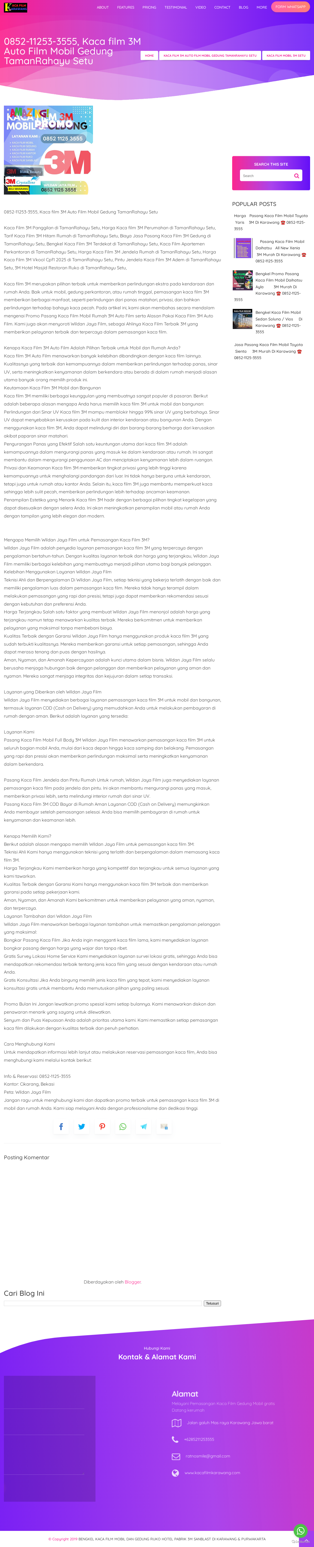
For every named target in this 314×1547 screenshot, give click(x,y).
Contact (222, 7)
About (103, 7)
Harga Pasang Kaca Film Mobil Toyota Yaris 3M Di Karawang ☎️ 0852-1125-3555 (271, 222)
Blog (243, 7)
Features (125, 7)
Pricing (149, 7)
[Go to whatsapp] (301, 1531)
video (200, 7)
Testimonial (176, 7)
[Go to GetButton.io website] (301, 1541)
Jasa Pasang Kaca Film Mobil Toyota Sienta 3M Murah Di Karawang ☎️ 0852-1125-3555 (268, 351)
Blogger (133, 1282)
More (262, 7)
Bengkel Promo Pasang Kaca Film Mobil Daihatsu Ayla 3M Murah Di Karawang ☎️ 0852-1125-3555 (269, 286)
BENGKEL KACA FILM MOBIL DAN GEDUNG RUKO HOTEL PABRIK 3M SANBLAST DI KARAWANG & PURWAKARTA (172, 1539)
